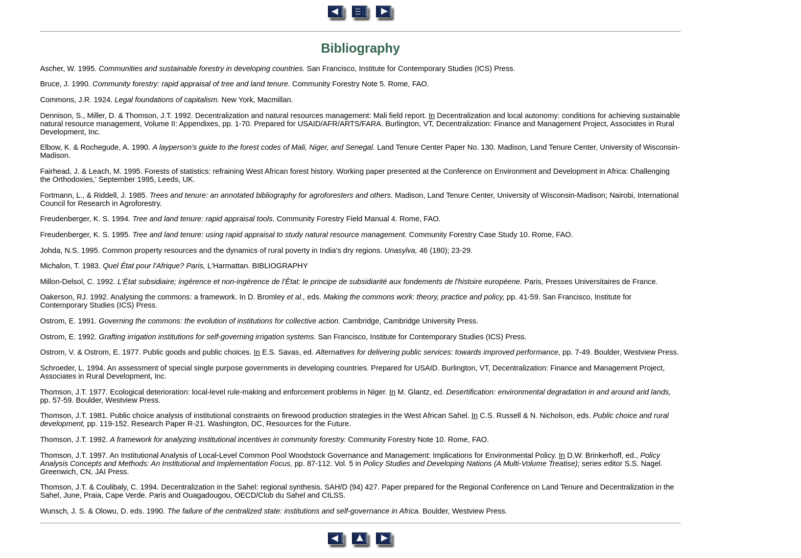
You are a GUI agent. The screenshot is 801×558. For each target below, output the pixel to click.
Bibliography (360, 48)
